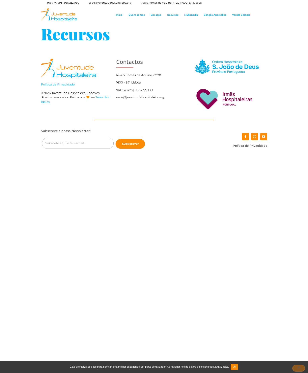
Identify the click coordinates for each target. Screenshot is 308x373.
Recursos (172, 14)
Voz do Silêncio (241, 14)
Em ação (156, 14)
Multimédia (191, 14)
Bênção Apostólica (215, 14)
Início (119, 14)
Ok (234, 366)
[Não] (298, 368)
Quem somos (136, 14)
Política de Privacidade (58, 84)
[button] (267, 15)
